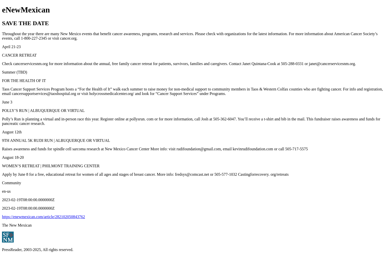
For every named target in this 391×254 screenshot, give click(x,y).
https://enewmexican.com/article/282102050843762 (43, 217)
